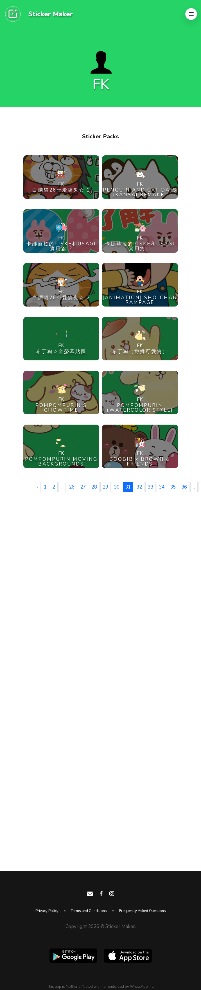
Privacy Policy (46, 910)
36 (184, 487)
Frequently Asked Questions (142, 910)
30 (116, 487)
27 (83, 487)
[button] (191, 14)
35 (173, 487)
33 (150, 487)
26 (71, 487)
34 (161, 487)
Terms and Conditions (89, 910)
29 (105, 487)
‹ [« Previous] (37, 487)
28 (94, 487)
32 (139, 487)
